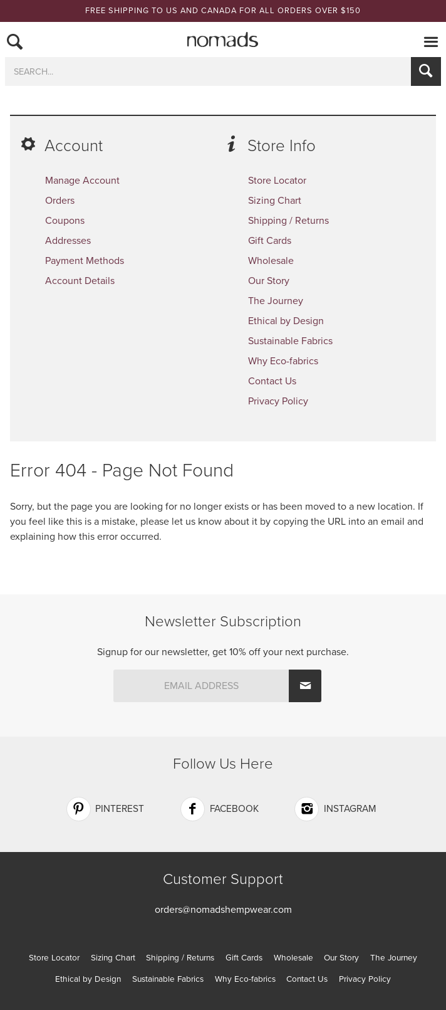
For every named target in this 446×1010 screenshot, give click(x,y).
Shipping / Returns (288, 220)
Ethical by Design (286, 321)
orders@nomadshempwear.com (223, 909)
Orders (60, 200)
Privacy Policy (278, 401)
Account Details (80, 281)
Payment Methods (84, 261)
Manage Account (82, 180)
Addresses (68, 240)
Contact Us (272, 381)
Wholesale (271, 261)
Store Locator (277, 180)
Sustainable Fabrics (290, 341)
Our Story (268, 281)
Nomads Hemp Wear (223, 39)
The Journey (275, 301)
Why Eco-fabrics (283, 361)
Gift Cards (269, 240)
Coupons (65, 220)
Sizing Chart (274, 200)
